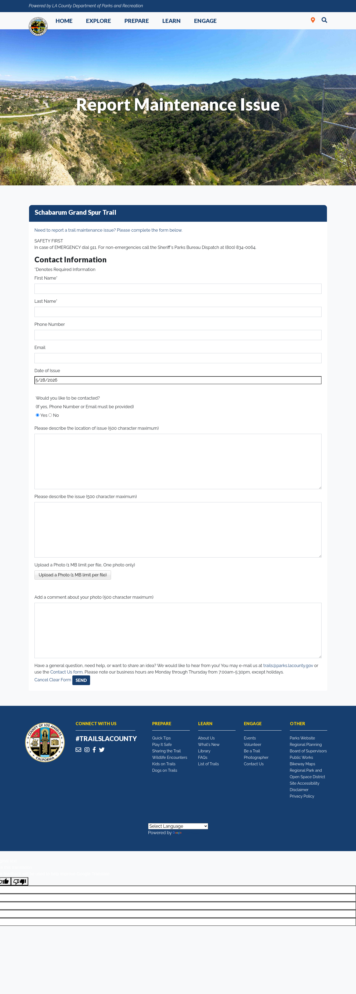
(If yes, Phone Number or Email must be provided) (85, 406)
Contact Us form (66, 672)
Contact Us (254, 764)
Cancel (41, 679)
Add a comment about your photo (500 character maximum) (94, 597)
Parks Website (302, 738)
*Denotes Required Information (64, 269)
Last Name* (45, 301)
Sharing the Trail (166, 751)
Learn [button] (171, 20)
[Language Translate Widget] (178, 826)
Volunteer (252, 744)
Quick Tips (161, 738)
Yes (43, 415)
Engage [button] (205, 20)
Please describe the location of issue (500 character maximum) (96, 428)
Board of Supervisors (308, 751)
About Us (206, 738)
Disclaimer (299, 789)
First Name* (46, 278)
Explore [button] (98, 20)
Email (39, 347)
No (56, 415)
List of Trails (208, 764)
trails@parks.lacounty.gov (288, 665)
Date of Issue (47, 370)
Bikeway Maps (302, 764)
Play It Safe (162, 744)
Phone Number (49, 324)
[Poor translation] (19, 881)
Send (81, 680)
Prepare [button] (136, 20)
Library (204, 751)
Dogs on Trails (164, 770)
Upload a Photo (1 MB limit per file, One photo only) (84, 565)
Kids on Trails (164, 764)
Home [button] (64, 20)
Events (250, 738)
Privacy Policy (302, 796)
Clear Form (60, 679)
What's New (209, 744)
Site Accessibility (305, 783)
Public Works (301, 757)
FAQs (203, 757)
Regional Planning (306, 744)
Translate (187, 832)
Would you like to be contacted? (68, 398)
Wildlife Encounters (169, 757)
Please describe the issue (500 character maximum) (85, 496)
